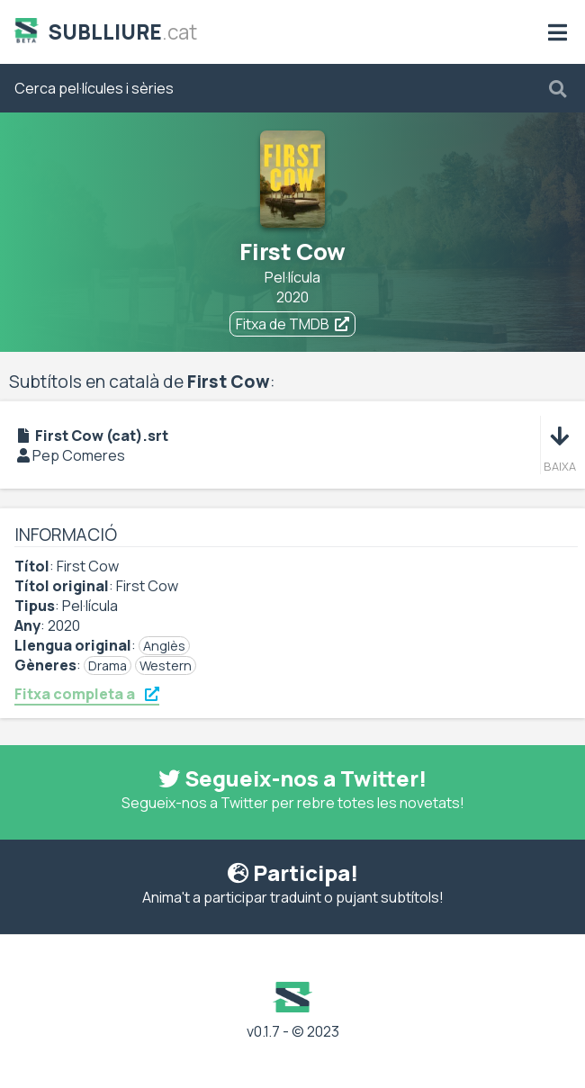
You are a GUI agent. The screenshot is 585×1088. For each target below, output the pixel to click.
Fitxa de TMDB (292, 324)
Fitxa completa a (86, 694)
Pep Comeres (78, 455)
